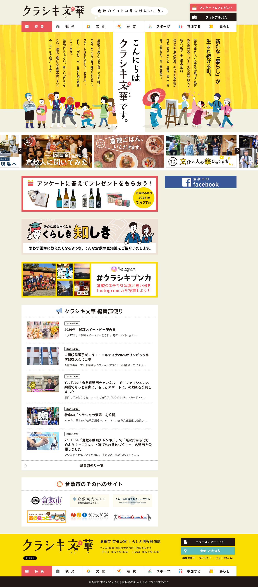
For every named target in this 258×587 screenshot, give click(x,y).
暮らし (224, 26)
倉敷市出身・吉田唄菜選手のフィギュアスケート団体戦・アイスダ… (105, 365)
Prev (20, 151)
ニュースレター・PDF (210, 541)
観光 (71, 26)
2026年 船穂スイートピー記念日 (90, 330)
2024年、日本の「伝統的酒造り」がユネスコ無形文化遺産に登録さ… (105, 420)
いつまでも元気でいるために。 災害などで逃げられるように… (101, 454)
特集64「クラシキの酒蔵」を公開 (89, 415)
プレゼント (216, 7)
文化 (102, 26)
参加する (194, 26)
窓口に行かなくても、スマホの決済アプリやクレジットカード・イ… (105, 397)
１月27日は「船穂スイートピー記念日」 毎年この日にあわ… (100, 335)
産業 (132, 26)
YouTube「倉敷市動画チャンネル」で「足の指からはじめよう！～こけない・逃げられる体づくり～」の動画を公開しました (108, 444)
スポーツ (163, 26)
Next (237, 151)
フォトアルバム (216, 17)
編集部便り (188, 558)
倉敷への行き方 (210, 550)
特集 (40, 26)
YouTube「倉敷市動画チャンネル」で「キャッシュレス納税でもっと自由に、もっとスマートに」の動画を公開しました (108, 387)
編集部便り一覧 (92, 465)
